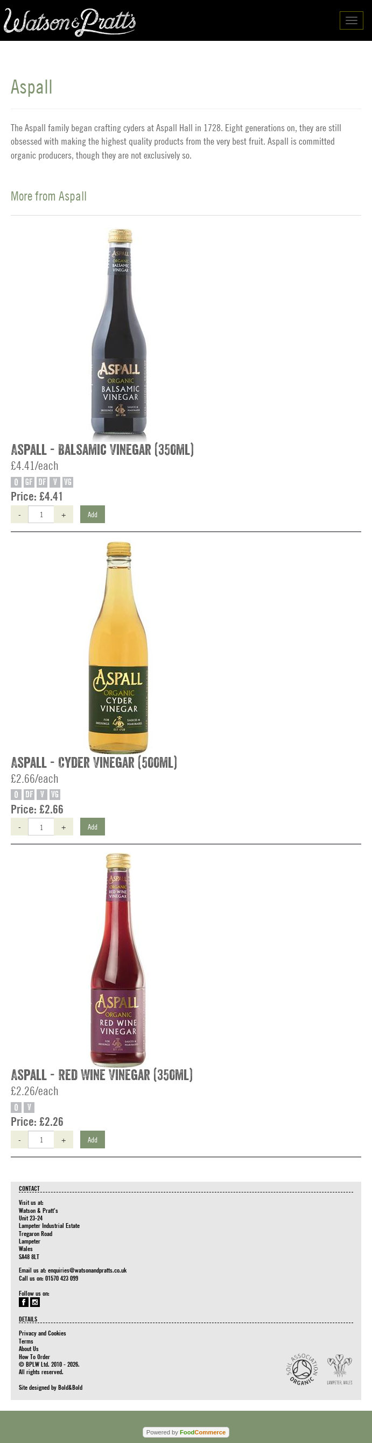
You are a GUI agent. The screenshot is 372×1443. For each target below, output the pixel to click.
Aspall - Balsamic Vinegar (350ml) (102, 450)
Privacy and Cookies (42, 1332)
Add (92, 514)
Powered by (186, 1432)
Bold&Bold (70, 1387)
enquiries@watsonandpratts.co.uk (87, 1270)
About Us (29, 1348)
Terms (26, 1341)
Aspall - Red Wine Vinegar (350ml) (102, 1075)
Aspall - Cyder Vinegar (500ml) (94, 762)
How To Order (34, 1356)
